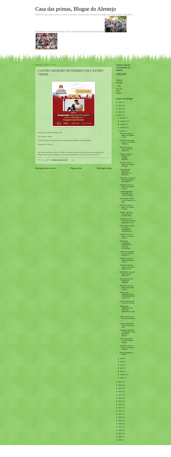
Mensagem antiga (104, 168)
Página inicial (76, 168)
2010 (120, 417)
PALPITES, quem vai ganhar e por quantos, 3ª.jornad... (127, 186)
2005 (120, 433)
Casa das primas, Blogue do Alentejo (75, 9)
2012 (120, 411)
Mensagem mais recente (45, 168)
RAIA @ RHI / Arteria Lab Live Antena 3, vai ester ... (127, 200)
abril (121, 368)
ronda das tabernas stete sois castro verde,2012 (127, 302)
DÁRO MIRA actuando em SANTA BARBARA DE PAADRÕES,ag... (127, 228)
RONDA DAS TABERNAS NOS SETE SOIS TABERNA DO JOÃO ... (127, 309)
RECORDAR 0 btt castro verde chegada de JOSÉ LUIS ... (127, 274)
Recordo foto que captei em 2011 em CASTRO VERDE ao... (127, 142)
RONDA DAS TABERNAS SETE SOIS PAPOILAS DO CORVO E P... (127, 295)
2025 (120, 105)
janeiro (122, 378)
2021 (120, 382)
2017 (120, 395)
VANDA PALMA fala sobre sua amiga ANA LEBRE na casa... (127, 267)
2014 (120, 404)
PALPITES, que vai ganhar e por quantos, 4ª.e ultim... (127, 164)
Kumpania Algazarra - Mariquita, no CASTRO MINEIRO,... (126, 156)
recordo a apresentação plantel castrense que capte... (127, 325)
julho (122, 358)
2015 (120, 401)
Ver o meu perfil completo (119, 91)
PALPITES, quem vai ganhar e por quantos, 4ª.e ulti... (127, 135)
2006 (120, 430)
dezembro (123, 118)
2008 (120, 424)
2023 (120, 112)
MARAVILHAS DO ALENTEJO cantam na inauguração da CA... (127, 220)
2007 (120, 427)
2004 (120, 437)
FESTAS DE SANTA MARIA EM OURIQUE (126, 280)
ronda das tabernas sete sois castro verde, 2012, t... (128, 318)
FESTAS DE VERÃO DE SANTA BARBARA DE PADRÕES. (127, 179)
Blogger (97, 452)
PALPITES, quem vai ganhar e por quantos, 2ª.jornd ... (127, 260)
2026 (120, 102)
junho (122, 362)
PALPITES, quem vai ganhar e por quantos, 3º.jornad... (127, 207)
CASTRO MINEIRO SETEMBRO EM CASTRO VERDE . (126, 193)
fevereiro (123, 374)
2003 (120, 440)
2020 (120, 385)
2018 (120, 391)
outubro (122, 124)
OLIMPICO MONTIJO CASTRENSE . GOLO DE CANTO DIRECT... (127, 333)
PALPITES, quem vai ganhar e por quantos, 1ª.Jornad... (127, 347)
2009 (120, 420)
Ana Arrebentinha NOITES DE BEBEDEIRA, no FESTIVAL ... (126, 172)
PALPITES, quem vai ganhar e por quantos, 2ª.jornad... (127, 236)
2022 (120, 115)
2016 (120, 398)
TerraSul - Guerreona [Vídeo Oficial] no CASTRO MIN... (126, 214)
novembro (123, 121)
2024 (120, 109)
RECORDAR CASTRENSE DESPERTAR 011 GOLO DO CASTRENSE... (126, 244)
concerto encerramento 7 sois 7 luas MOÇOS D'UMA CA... (127, 253)
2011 (120, 414)
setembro (123, 127)
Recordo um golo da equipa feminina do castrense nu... (126, 149)
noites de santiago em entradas (126, 353)
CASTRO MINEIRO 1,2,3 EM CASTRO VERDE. (126, 340)
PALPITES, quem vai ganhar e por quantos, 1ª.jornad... (127, 287)
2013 (120, 408)
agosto (122, 131)
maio (122, 365)
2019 (120, 388)
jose (119, 86)
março (122, 371)
